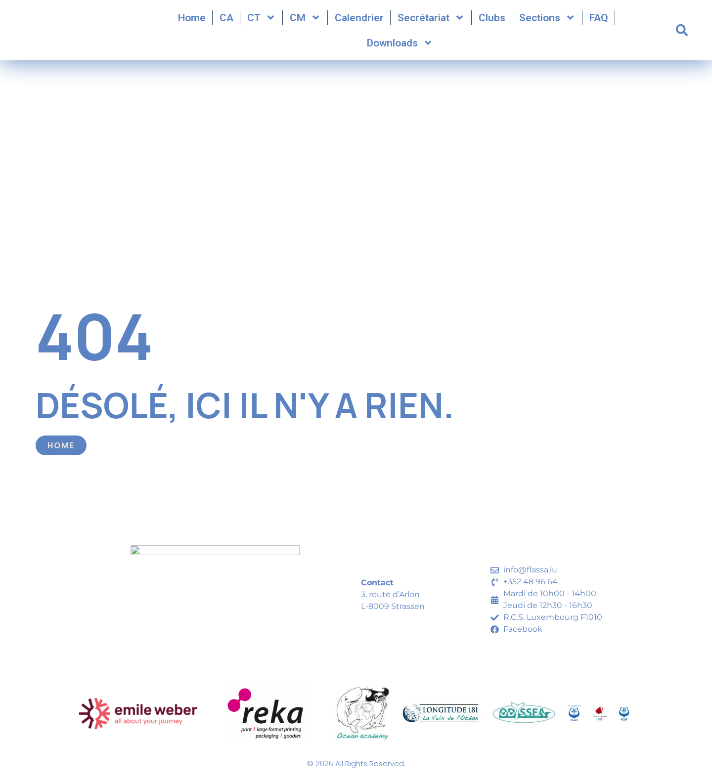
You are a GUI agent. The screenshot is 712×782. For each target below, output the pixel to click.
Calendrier (359, 21)
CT (261, 21)
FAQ (598, 21)
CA (226, 21)
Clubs (492, 21)
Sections (547, 21)
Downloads (400, 46)
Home (192, 21)
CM (305, 21)
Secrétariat (431, 21)
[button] (682, 33)
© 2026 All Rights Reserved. (356, 770)
